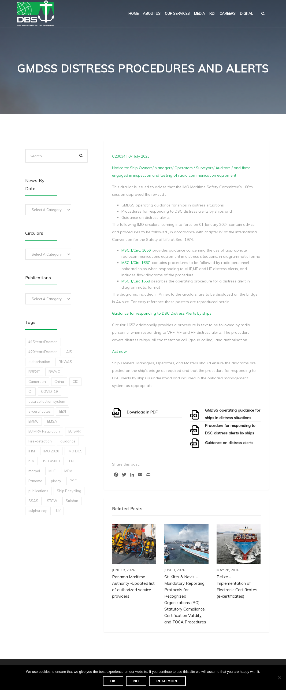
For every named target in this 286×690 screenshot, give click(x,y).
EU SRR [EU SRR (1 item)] (74, 431)
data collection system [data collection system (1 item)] (46, 401)
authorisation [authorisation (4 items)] (39, 361)
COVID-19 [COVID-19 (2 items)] (49, 391)
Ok (113, 681)
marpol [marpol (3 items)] (34, 471)
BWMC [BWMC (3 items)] (54, 371)
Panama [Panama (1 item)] (35, 481)
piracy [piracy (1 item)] (56, 481)
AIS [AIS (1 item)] (69, 352)
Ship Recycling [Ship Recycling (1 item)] (69, 491)
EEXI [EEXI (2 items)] (62, 411)
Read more (168, 681)
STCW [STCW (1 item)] (52, 501)
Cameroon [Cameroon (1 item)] (37, 381)
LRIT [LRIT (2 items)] (72, 461)
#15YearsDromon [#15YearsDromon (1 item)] (43, 342)
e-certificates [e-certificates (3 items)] (39, 411)
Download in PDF (142, 412)
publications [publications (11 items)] (38, 491)
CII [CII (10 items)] (30, 391)
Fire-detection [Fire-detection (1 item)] (40, 441)
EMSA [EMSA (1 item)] (52, 421)
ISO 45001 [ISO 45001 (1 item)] (52, 461)
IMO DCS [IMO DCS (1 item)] (75, 451)
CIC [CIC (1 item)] (75, 381)
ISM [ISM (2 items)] (31, 461)
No (136, 681)
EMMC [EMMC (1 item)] (33, 421)
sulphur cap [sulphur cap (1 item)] (37, 511)
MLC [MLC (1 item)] (52, 471)
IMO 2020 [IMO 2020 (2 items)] (51, 451)
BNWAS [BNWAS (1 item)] (65, 361)
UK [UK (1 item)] (58, 511)
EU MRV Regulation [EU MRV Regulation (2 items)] (44, 431)
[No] (279, 677)
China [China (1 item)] (59, 381)
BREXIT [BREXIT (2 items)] (34, 371)
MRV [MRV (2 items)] (68, 471)
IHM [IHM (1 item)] (31, 451)
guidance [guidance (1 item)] (68, 441)
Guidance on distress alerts (229, 442)
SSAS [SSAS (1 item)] (33, 501)
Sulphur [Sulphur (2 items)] (72, 501)
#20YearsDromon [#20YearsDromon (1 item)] (43, 352)
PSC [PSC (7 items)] (73, 481)
